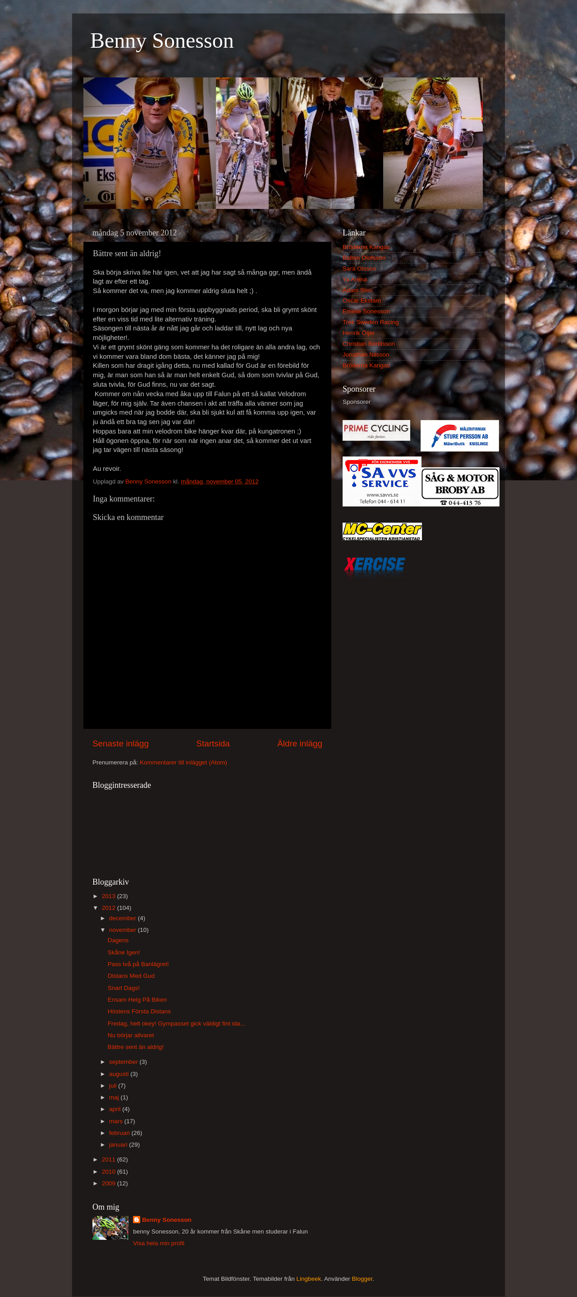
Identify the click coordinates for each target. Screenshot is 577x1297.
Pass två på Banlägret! (138, 964)
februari (120, 1133)
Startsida (213, 743)
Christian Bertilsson (369, 343)
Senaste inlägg (120, 743)
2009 (109, 1183)
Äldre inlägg (299, 743)
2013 (109, 896)
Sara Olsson (359, 268)
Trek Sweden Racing (371, 322)
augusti (119, 1074)
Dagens (118, 940)
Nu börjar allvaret (131, 1035)
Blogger (362, 1278)
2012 (109, 907)
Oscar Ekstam (362, 300)
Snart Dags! (124, 988)
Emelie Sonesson (366, 311)
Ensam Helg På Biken (137, 999)
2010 (109, 1171)
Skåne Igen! (124, 952)
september (124, 1061)
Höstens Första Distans (139, 1011)
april (115, 1109)
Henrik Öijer (359, 333)
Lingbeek (308, 1278)
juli (113, 1085)
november (123, 929)
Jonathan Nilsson (366, 354)
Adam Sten (358, 290)
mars (116, 1121)
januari (119, 1144)
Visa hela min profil (158, 1243)
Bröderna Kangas (366, 247)
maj (115, 1097)
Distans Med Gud (131, 975)
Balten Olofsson (364, 257)
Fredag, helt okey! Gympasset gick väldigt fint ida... (176, 1023)
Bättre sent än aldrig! (136, 1047)
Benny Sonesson (162, 40)
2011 (109, 1159)
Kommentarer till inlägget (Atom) (183, 762)
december (123, 918)
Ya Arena (355, 279)
